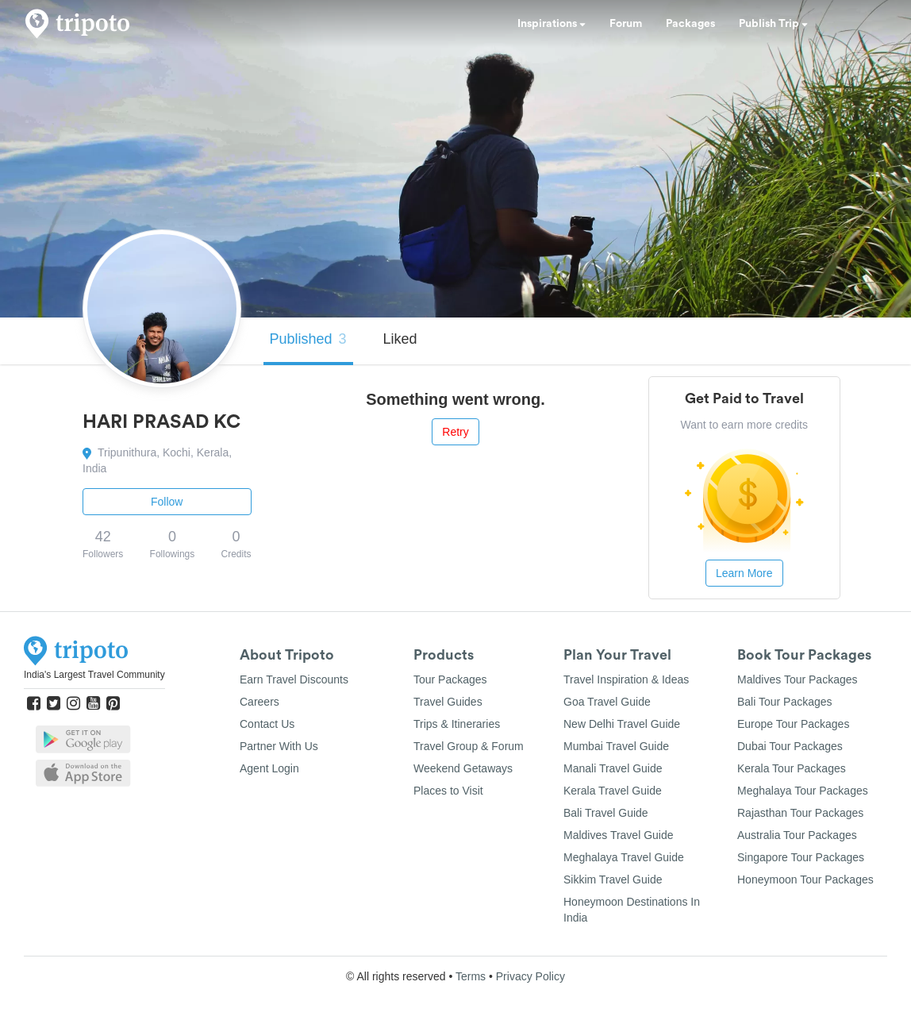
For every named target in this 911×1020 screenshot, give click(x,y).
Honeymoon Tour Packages (805, 879)
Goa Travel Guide (607, 701)
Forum (625, 23)
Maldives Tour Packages (797, 679)
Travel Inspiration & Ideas (626, 679)
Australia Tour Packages (797, 835)
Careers (259, 701)
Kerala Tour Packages (791, 768)
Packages (690, 23)
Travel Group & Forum (468, 746)
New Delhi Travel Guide (621, 724)
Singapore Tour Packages (800, 857)
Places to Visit (448, 790)
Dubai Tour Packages (790, 746)
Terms (471, 976)
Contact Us (267, 724)
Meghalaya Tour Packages (802, 790)
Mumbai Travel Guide (616, 746)
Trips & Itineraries (456, 724)
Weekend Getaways (463, 768)
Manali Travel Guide (613, 768)
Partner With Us (279, 746)
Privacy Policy (530, 976)
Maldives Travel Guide (618, 835)
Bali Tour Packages (784, 701)
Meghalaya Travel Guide (623, 857)
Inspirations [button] (551, 23)
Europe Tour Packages (793, 724)
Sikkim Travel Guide (612, 879)
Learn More (744, 573)
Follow (167, 501)
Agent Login (269, 768)
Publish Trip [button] (773, 23)
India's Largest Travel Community (94, 674)
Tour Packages (450, 679)
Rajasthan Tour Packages (800, 812)
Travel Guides (447, 701)
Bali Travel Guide (605, 812)
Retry (455, 431)
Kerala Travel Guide (612, 790)
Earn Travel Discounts (294, 679)
